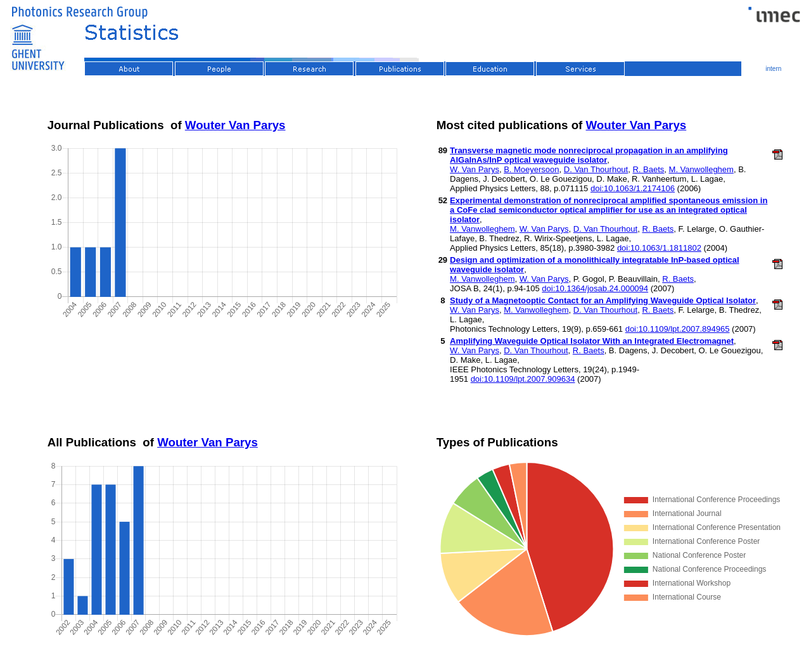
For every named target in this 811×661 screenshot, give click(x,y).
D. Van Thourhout (596, 169)
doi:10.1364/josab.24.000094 (595, 288)
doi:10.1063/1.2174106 (633, 188)
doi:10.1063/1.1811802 (659, 248)
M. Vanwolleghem (701, 169)
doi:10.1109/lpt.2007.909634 (523, 379)
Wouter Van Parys (235, 125)
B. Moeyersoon (531, 169)
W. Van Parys (474, 169)
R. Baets (648, 169)
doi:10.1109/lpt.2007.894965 (677, 329)
